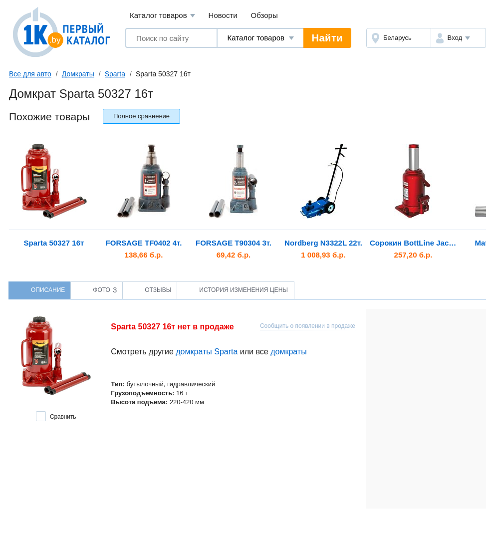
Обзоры (264, 15)
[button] (458, 37)
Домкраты (78, 74)
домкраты (288, 351)
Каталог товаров (162, 15)
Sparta (115, 74)
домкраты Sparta (207, 351)
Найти (327, 37)
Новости (223, 15)
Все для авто (30, 74)
